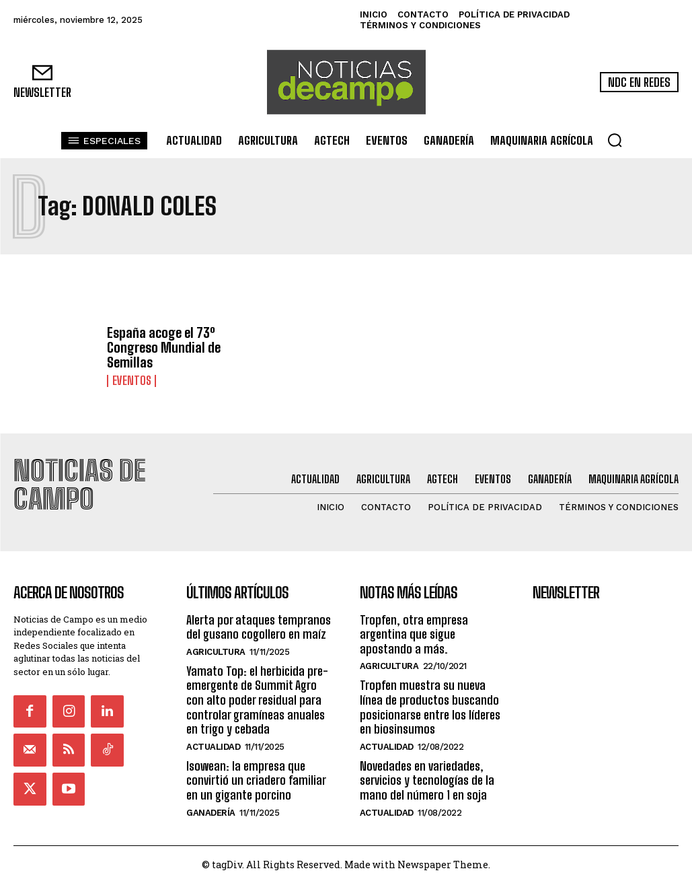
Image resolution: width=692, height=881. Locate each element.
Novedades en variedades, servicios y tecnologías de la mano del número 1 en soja (427, 778)
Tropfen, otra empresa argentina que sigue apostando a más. (414, 631)
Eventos (130, 381)
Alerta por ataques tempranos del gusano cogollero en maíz (258, 624)
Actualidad (213, 744)
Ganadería (210, 809)
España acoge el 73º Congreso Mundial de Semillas (164, 348)
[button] (615, 140)
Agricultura (215, 649)
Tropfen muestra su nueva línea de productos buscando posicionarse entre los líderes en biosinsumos (430, 704)
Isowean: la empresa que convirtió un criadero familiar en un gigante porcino (255, 778)
